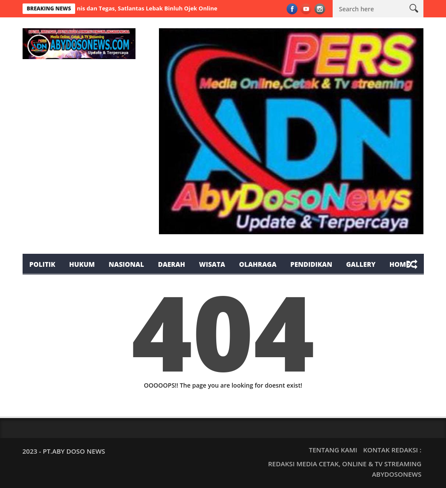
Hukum (82, 264)
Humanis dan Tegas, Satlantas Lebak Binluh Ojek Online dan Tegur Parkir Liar (172, 8)
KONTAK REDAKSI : (392, 449)
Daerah (171, 264)
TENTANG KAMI (333, 449)
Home (400, 264)
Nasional (126, 264)
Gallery (361, 264)
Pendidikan (311, 264)
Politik (43, 264)
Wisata (212, 264)
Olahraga (257, 264)
